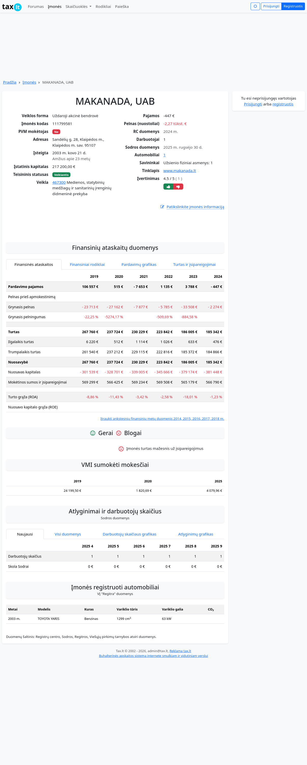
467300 (59, 182)
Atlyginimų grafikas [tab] (195, 580)
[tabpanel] (115, 392)
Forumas (36, 6)
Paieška (122, 6)
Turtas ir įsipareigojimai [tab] (194, 310)
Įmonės (55, 6)
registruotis (282, 103)
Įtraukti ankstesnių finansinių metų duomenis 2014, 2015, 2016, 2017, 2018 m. (162, 464)
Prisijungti (271, 6)
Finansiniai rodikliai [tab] (87, 310)
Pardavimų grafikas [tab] (139, 310)
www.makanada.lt (179, 170)
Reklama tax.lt (180, 697)
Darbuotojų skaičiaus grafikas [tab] (130, 580)
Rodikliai (103, 6)
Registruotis (293, 6)
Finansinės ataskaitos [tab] (33, 310)
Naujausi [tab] (25, 580)
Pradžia (10, 82)
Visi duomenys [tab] (68, 580)
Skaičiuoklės (77, 6)
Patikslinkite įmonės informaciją (192, 207)
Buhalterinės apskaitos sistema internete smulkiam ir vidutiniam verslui (153, 701)
